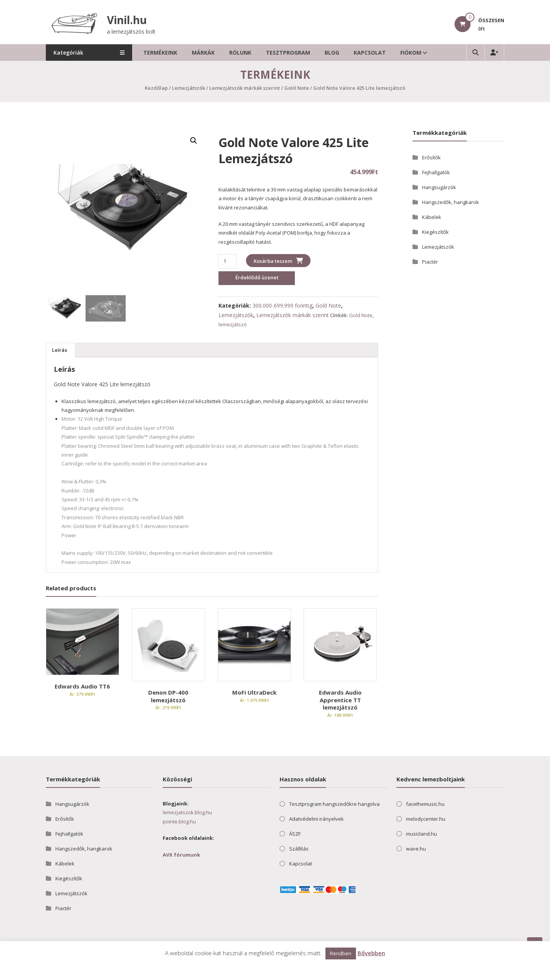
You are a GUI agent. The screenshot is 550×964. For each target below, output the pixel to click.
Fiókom (412, 52)
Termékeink (162, 52)
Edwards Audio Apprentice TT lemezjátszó (340, 700)
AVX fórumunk (181, 854)
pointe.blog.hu (179, 821)
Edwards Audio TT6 (82, 686)
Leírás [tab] (59, 350)
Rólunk (242, 52)
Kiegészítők (435, 231)
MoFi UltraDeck (254, 692)
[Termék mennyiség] (227, 261)
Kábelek (431, 217)
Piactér (430, 261)
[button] (194, 140)
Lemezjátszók (188, 87)
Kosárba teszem (273, 261)
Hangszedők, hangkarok (450, 202)
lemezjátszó (232, 324)
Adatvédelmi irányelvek (316, 818)
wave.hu (416, 848)
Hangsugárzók (439, 187)
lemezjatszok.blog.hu (187, 812)
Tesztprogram (290, 52)
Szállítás (299, 848)
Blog (334, 52)
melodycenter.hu (425, 818)
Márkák (205, 52)
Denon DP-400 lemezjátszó (168, 696)
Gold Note (296, 87)
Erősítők (431, 157)
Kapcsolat (372, 52)
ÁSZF (295, 833)
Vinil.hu (127, 20)
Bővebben (371, 953)
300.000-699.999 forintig (282, 305)
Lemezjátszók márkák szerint (244, 87)
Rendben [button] (340, 953)
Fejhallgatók (436, 172)
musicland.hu (421, 833)
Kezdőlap (156, 87)
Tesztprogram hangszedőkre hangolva (334, 803)
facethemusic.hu (425, 803)
